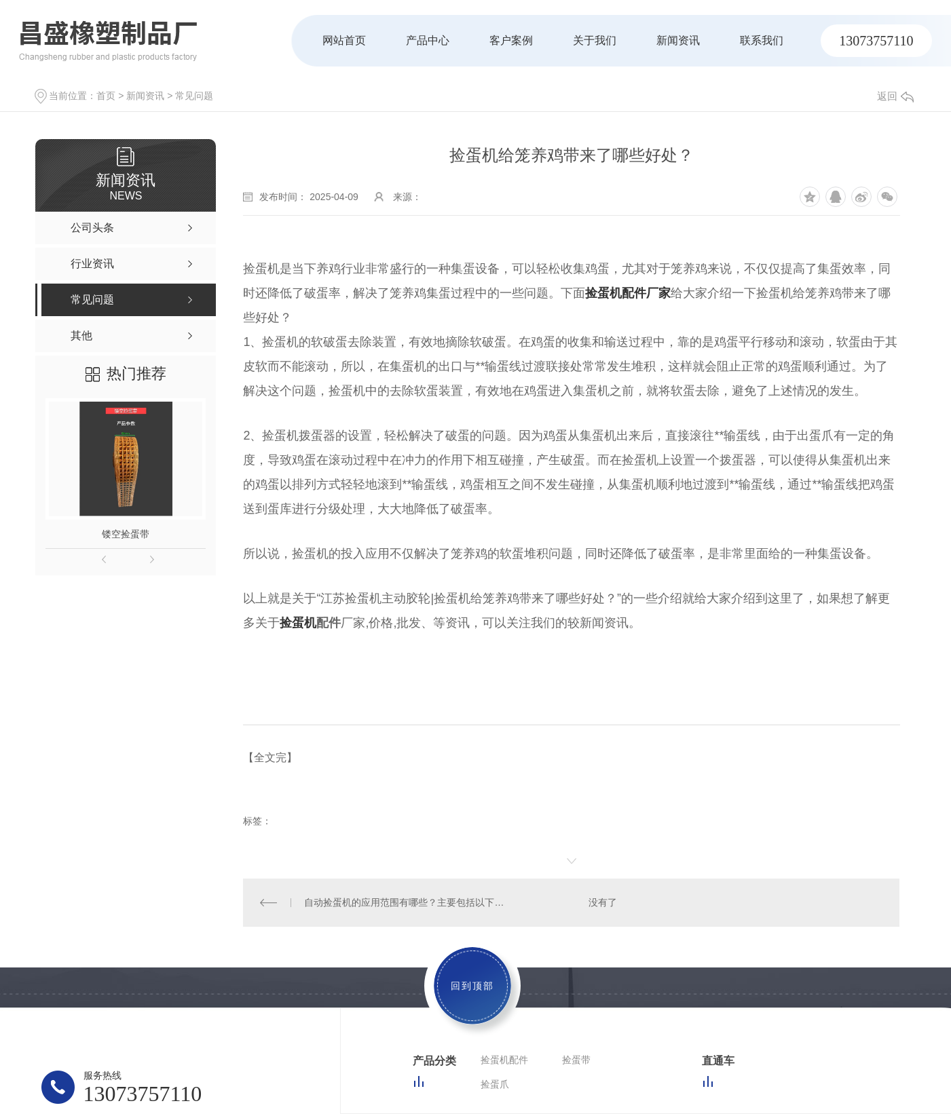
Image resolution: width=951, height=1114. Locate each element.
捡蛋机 (298, 623)
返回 (895, 96)
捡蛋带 (576, 1059)
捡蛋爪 (495, 1083)
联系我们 (761, 40)
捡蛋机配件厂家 (628, 293)
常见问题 (194, 95)
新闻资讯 (678, 40)
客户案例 (511, 40)
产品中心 (427, 40)
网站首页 (344, 40)
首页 (105, 95)
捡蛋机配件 (504, 1059)
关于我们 (594, 40)
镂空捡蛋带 (125, 534)
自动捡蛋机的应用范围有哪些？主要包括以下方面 (407, 901)
